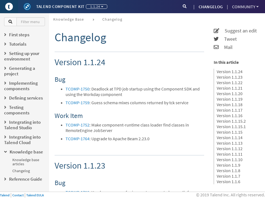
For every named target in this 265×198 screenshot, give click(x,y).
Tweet (225, 39)
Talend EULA (35, 195)
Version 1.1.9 (228, 165)
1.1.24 (96, 6)
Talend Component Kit (60, 6)
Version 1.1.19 (230, 99)
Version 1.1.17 (230, 110)
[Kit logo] (27, 6)
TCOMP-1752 (77, 125)
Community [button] (245, 6)
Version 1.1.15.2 (231, 121)
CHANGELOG (211, 6)
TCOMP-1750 (77, 89)
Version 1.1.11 (230, 154)
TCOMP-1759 (77, 102)
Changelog (21, 170)
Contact (18, 195)
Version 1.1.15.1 (231, 126)
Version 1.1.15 (230, 132)
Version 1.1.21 (230, 88)
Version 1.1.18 (230, 104)
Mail (223, 47)
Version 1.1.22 (230, 82)
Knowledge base (68, 19)
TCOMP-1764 (77, 138)
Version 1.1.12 (230, 148)
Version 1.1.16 (230, 115)
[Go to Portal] (9, 6)
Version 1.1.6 (228, 181)
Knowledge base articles (25, 161)
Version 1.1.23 (230, 77)
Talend (5, 195)
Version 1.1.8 (228, 170)
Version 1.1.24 (230, 71)
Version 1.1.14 (230, 137)
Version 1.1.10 (230, 159)
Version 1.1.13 (230, 143)
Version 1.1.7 (228, 176)
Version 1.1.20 (230, 93)
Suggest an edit (235, 31)
